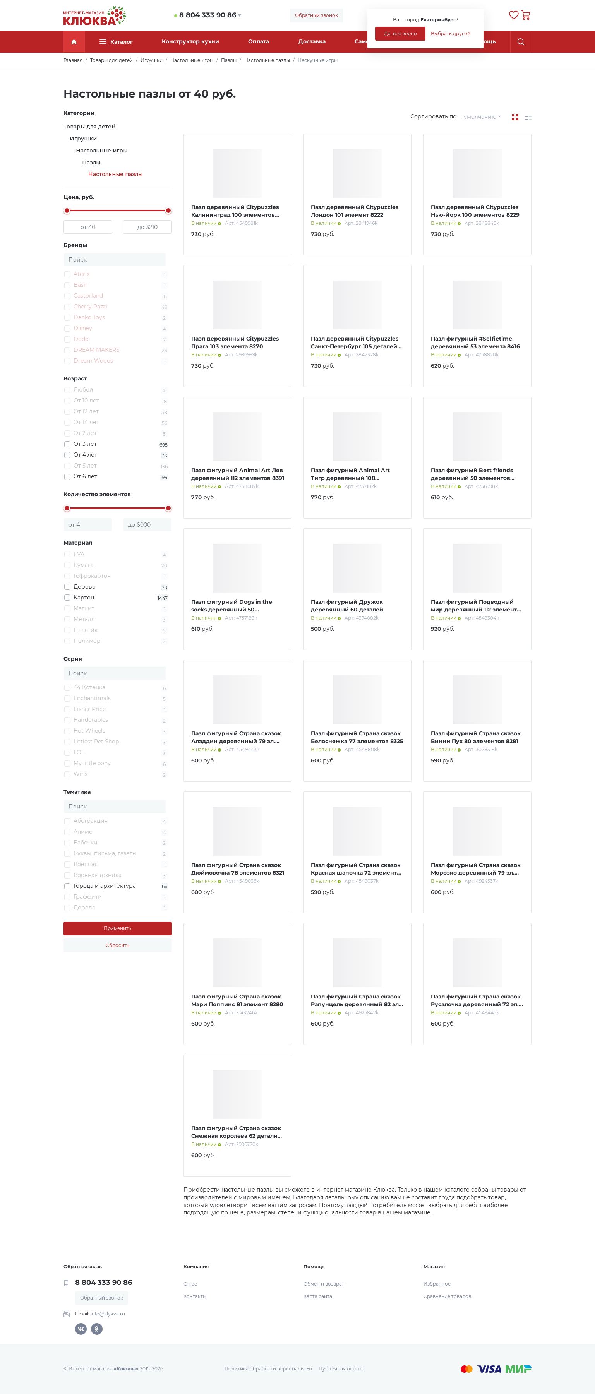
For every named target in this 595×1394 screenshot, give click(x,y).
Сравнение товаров (447, 1296)
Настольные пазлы (115, 174)
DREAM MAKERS (97, 349)
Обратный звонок (316, 15)
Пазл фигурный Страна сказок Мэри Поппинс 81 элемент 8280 (237, 1000)
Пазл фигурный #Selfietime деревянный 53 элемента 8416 (475, 342)
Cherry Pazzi (90, 306)
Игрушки (83, 138)
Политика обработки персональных (268, 1369)
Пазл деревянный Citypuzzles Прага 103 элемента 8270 (235, 342)
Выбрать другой (450, 33)
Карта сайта (318, 1296)
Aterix (81, 274)
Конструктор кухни (190, 41)
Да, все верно (400, 33)
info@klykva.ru (108, 1314)
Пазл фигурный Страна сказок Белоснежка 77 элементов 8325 (357, 737)
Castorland (88, 295)
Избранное (437, 1284)
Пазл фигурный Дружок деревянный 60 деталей (347, 605)
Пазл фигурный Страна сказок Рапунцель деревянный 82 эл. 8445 (356, 1004)
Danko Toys (89, 317)
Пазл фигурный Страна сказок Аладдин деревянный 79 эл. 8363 (236, 741)
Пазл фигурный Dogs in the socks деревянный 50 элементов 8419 (231, 609)
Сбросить (117, 945)
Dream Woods (93, 360)
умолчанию (480, 116)
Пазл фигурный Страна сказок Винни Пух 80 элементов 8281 (476, 737)
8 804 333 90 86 (207, 15)
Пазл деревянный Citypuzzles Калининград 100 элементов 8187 (235, 215)
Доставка (312, 41)
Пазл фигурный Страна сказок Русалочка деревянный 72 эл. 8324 (476, 1004)
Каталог (116, 41)
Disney (83, 328)
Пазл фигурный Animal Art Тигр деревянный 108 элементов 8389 (350, 478)
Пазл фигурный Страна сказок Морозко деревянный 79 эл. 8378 (476, 872)
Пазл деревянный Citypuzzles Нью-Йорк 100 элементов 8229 (475, 211)
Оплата (258, 41)
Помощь (484, 41)
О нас (190, 1284)
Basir (80, 284)
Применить (117, 928)
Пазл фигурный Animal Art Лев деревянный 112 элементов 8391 (237, 474)
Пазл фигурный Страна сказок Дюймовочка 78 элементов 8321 (237, 868)
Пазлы (91, 162)
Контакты (194, 1296)
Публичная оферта (341, 1369)
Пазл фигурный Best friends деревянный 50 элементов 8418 (472, 478)
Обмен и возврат (324, 1284)
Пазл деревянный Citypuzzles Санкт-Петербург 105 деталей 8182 (354, 346)
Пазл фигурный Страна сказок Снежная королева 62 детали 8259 (236, 1136)
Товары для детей (89, 126)
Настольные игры (101, 150)
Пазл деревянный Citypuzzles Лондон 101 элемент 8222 (354, 211)
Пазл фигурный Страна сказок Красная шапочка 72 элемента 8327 (356, 872)
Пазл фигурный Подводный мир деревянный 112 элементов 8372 (477, 609)
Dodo (81, 339)
